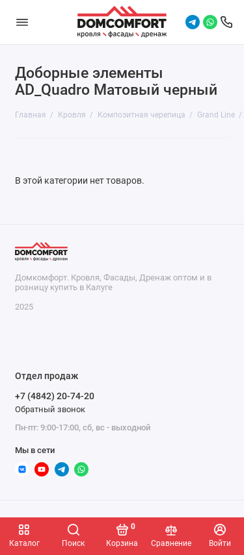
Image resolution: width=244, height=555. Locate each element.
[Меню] (22, 22)
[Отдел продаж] (226, 22)
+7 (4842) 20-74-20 (54, 396)
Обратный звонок (50, 409)
